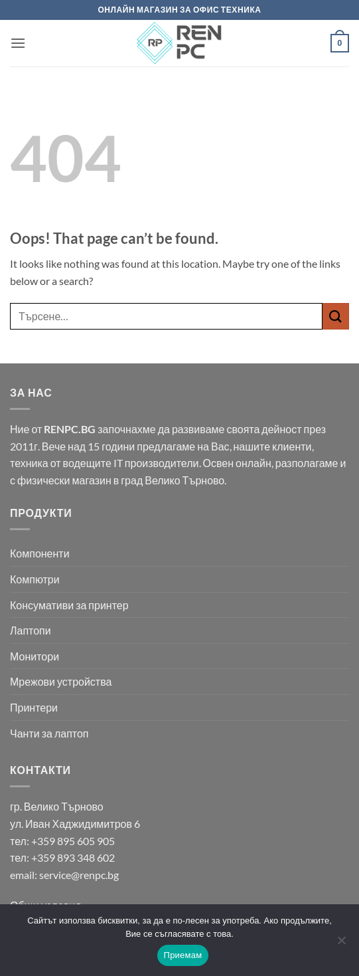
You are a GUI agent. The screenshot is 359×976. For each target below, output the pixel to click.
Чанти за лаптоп (49, 733)
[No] (341, 944)
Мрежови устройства (60, 681)
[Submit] (336, 316)
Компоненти (40, 553)
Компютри (35, 579)
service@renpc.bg (79, 874)
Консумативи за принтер (69, 605)
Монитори (34, 656)
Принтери (34, 707)
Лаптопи (30, 630)
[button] (18, 43)
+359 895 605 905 (73, 840)
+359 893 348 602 (73, 857)
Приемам (183, 955)
